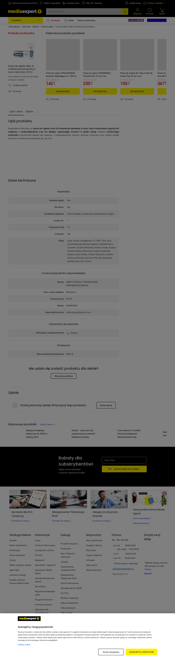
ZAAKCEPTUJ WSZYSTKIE (141, 652)
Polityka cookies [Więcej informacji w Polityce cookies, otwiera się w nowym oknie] (24, 644)
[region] (87, 635)
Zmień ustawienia (111, 652)
